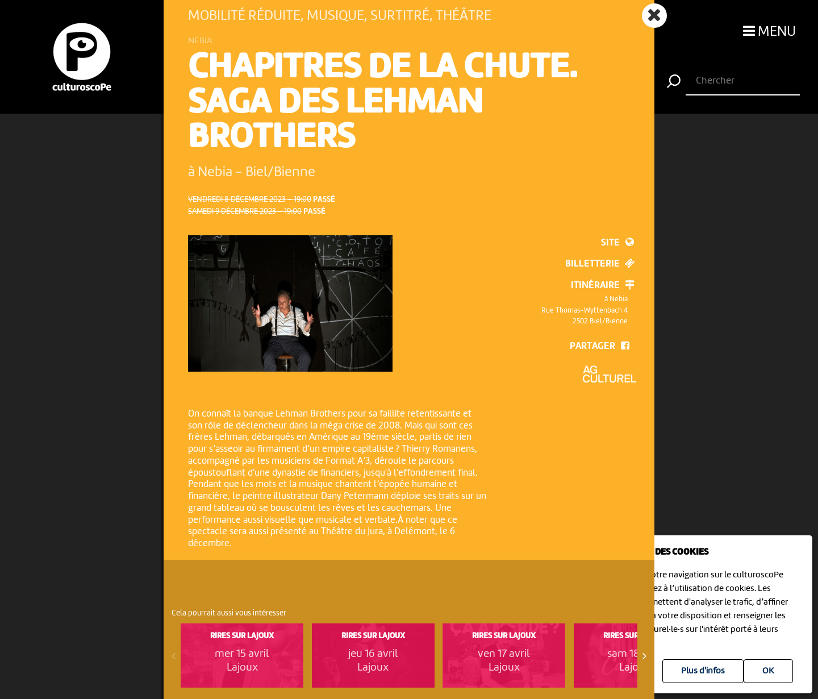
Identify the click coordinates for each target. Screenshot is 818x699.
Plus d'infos (703, 671)
